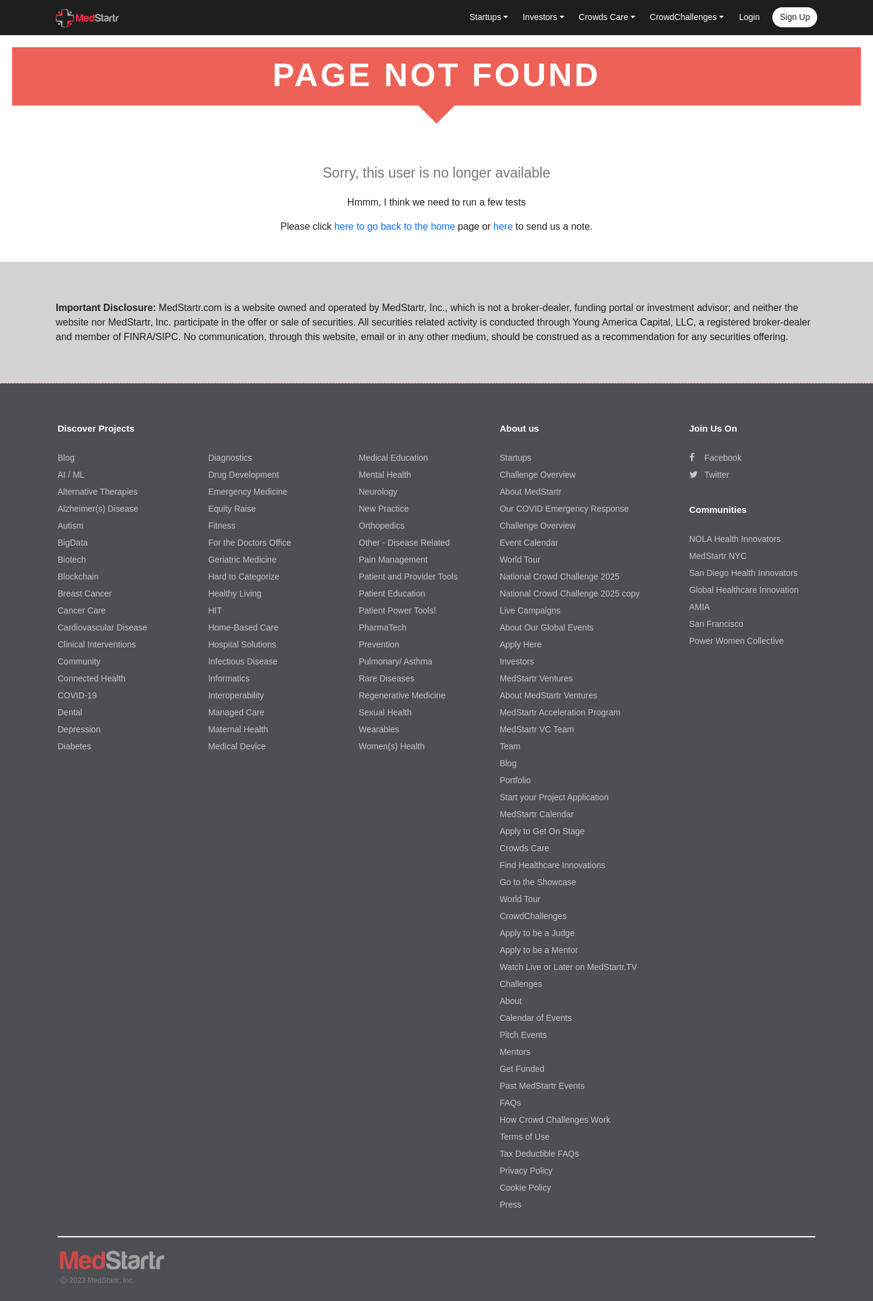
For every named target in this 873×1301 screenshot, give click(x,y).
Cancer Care (81, 610)
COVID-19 (77, 695)
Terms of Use (524, 1137)
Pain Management (393, 559)
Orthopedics (381, 525)
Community (79, 661)
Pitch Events (523, 1035)
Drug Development (243, 475)
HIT (215, 610)
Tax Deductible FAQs (539, 1154)
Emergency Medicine (247, 492)
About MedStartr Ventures (548, 695)
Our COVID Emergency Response (564, 508)
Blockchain (78, 576)
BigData (73, 542)
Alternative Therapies (98, 492)
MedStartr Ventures (536, 678)
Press (510, 1204)
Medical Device (237, 746)
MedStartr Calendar (537, 814)
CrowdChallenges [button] (683, 17)
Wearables (379, 729)
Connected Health (91, 678)
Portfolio (515, 780)
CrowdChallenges (533, 916)
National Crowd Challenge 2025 (560, 576)
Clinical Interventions (97, 644)
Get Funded (522, 1069)
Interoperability (236, 695)
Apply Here (520, 644)
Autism (71, 525)
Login (749, 17)
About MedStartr (530, 492)
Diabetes (74, 746)
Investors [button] (540, 17)
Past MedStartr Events (542, 1086)
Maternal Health (238, 729)
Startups (515, 458)
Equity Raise (232, 508)
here (503, 226)
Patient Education (392, 593)
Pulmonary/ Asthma (395, 661)
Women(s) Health (392, 746)
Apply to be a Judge (537, 933)
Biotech (72, 559)
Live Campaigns (530, 610)
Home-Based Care (243, 627)
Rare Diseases (387, 678)
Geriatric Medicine (242, 559)
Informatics (228, 678)
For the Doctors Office (249, 542)
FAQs (510, 1103)
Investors (517, 661)
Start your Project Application (554, 797)
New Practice (384, 508)
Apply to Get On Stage (542, 831)
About (511, 1001)
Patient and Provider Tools (408, 576)
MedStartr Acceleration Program (560, 712)
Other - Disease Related (404, 542)
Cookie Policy (525, 1187)
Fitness (221, 525)
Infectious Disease (242, 661)
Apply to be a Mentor (539, 950)
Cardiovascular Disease (102, 627)
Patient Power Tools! (397, 610)
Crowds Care (524, 848)
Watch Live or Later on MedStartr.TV (568, 967)
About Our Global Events (547, 627)
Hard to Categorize (243, 576)
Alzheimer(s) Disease (98, 508)
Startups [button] (485, 17)
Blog (66, 458)
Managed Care (236, 712)
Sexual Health (385, 712)
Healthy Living (234, 593)
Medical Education (393, 458)
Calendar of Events (536, 1018)
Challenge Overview (537, 475)
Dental (70, 712)
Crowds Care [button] (604, 17)
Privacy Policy (526, 1171)
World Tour (520, 559)
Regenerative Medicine (402, 695)
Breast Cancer (85, 593)
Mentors (515, 1052)
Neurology (378, 492)
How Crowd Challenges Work (555, 1120)
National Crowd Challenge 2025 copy (570, 593)
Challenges (521, 984)
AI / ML (71, 475)
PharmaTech (383, 627)
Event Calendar (529, 542)
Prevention (379, 644)
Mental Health (385, 475)
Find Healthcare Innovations (552, 865)
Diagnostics (230, 458)
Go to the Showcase (538, 882)
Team (510, 746)
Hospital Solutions (242, 644)
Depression (79, 729)
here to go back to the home (394, 226)
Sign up (795, 17)
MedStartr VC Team (537, 729)
